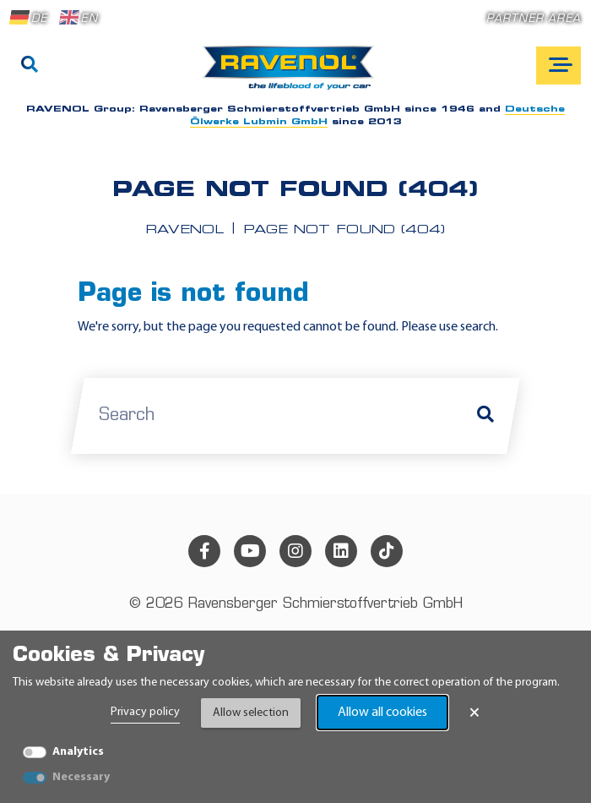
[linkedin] (341, 551)
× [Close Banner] (474, 712)
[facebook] (204, 551)
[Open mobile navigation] (558, 65)
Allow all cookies (382, 712)
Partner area (533, 19)
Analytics (78, 752)
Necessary (81, 777)
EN (78, 18)
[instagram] (295, 551)
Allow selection (251, 713)
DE (28, 18)
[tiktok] (387, 551)
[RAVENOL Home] (292, 74)
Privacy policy (145, 712)
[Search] (29, 66)
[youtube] (250, 551)
